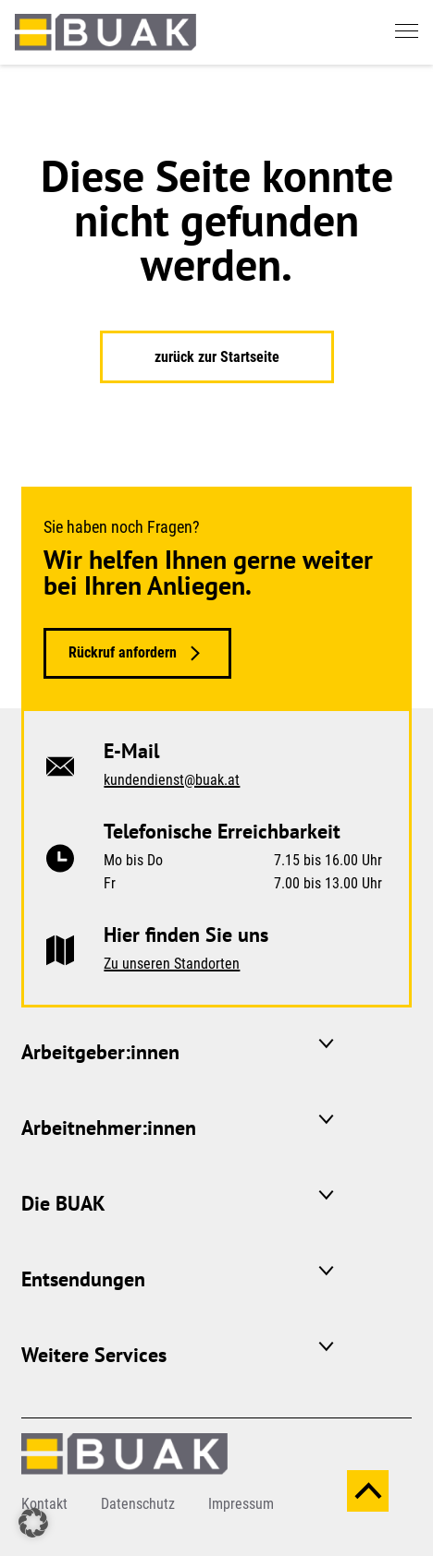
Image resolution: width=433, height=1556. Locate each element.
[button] (33, 1523)
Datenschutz (138, 1504)
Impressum (241, 1504)
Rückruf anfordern (122, 652)
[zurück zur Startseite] (105, 31)
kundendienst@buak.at (172, 780)
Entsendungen (83, 1279)
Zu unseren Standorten (172, 963)
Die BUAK (63, 1203)
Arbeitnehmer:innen (108, 1127)
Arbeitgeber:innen (100, 1052)
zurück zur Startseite (217, 357)
